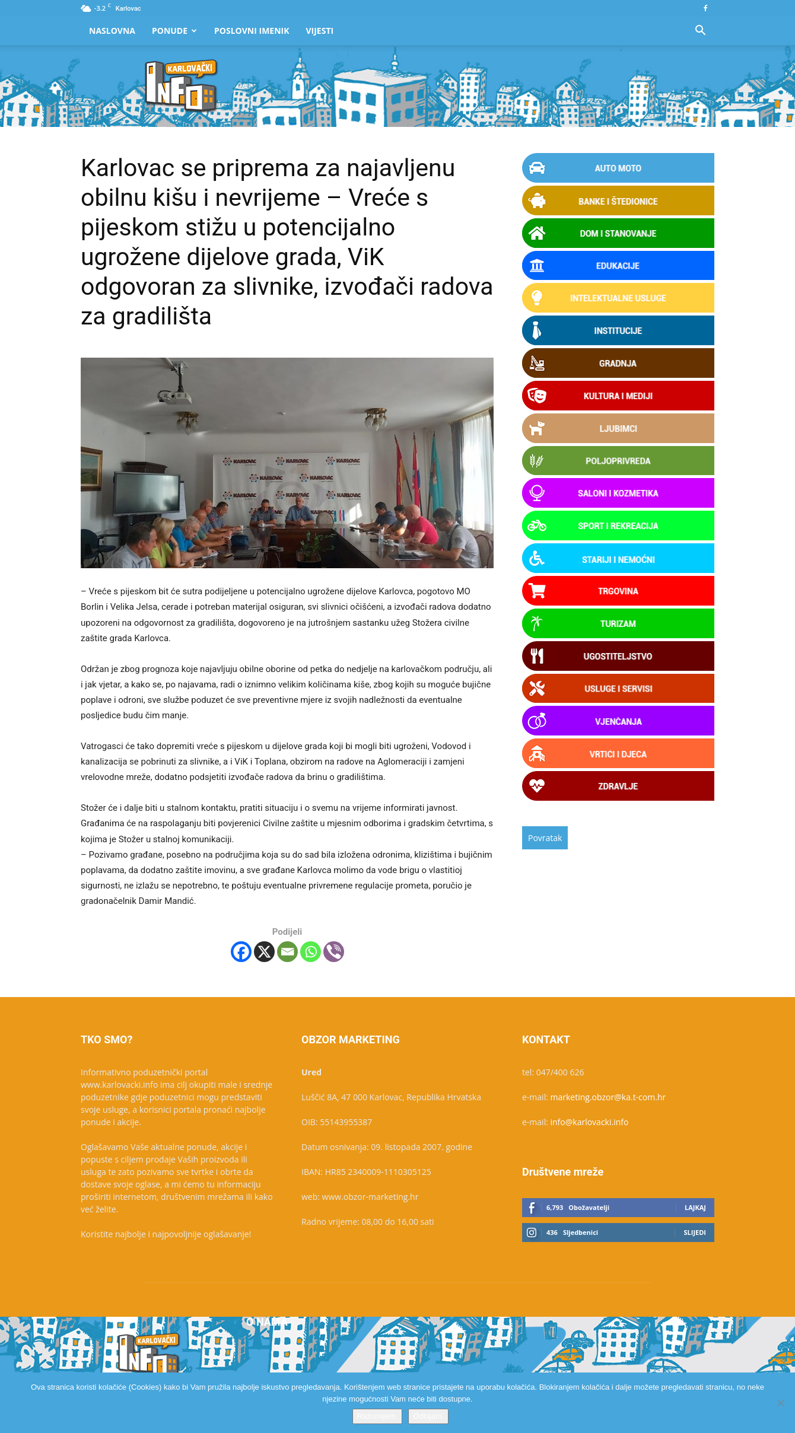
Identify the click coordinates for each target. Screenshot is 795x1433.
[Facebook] (241, 951)
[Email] (287, 951)
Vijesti (320, 30)
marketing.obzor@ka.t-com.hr (608, 1097)
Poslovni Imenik (251, 30)
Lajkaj (695, 1207)
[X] (264, 951)
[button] (700, 31)
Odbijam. (428, 1416)
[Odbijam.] (780, 1403)
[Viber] (333, 951)
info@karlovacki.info (590, 1122)
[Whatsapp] (310, 951)
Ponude (174, 30)
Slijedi (694, 1232)
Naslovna (112, 30)
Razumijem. (377, 1416)
